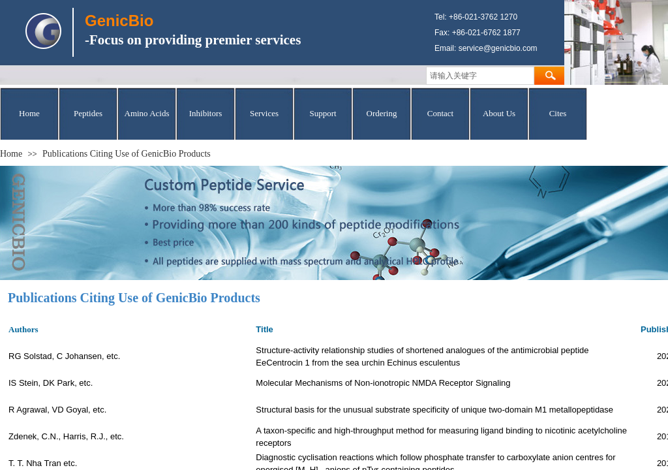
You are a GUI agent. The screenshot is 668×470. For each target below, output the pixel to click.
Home (29, 113)
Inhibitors (205, 113)
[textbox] (480, 76)
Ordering (382, 113)
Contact (440, 113)
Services (264, 113)
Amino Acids (147, 113)
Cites (558, 113)
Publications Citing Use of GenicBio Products (126, 154)
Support (322, 113)
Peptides (88, 113)
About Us (499, 113)
